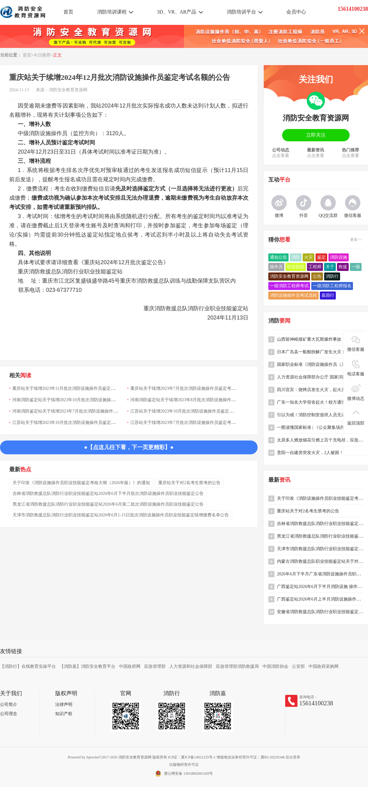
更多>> (356, 239)
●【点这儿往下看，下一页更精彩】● (129, 447)
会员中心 (296, 11)
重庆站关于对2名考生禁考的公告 (189, 482)
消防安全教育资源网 (68, 90)
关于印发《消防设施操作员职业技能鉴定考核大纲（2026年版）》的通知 (81, 482)
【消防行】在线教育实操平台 (28, 666)
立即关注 (316, 135)
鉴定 (321, 257)
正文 (57, 55)
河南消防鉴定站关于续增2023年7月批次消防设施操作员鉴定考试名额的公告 (84, 411)
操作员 (276, 266)
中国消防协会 (275, 666)
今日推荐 (42, 55)
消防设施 (338, 257)
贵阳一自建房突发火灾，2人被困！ (310, 452)
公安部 (298, 666)
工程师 (315, 266)
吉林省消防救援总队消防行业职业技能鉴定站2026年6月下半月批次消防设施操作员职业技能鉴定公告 (108, 493)
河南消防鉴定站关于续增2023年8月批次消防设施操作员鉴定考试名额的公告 (202, 399)
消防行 (332, 276)
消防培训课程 (112, 11)
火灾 (308, 257)
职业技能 (295, 266)
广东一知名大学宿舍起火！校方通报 (311, 402)
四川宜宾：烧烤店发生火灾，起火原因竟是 (317, 389)
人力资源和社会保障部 (190, 666)
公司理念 (8, 713)
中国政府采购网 (324, 666)
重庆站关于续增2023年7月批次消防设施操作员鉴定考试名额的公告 (193, 388)
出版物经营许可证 (184, 764)
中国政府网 (129, 666)
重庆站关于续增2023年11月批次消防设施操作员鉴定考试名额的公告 (76, 388)
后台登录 (293, 757)
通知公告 (278, 257)
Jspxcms (92, 757)
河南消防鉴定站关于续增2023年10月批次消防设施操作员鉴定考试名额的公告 (85, 399)
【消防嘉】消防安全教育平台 (87, 666)
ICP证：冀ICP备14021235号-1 (192, 757)
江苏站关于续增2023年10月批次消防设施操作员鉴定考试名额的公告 (194, 411)
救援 (343, 266)
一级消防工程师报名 (332, 286)
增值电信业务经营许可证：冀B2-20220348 (251, 757)
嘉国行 (327, 295)
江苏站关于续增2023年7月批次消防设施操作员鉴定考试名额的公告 (193, 422)
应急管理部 (155, 666)
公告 (317, 276)
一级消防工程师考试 (289, 286)
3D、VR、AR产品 (176, 11)
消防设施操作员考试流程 (293, 295)
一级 (355, 266)
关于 (330, 266)
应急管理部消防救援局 (237, 666)
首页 (68, 11)
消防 (295, 257)
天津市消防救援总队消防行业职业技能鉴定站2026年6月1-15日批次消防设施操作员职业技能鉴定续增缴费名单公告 (121, 515)
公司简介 (8, 704)
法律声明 (63, 704)
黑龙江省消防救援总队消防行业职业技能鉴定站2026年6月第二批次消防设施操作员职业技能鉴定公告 (108, 504)
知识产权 (63, 713)
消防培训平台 (241, 11)
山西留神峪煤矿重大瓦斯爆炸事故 (309, 339)
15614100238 (316, 703)
